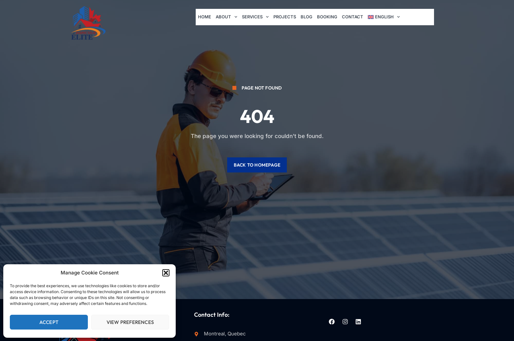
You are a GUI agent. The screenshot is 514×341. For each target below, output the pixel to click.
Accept (48, 322)
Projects (285, 16)
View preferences (130, 322)
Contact (353, 16)
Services (255, 17)
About (226, 17)
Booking (327, 16)
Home (204, 16)
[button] (166, 273)
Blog (307, 16)
